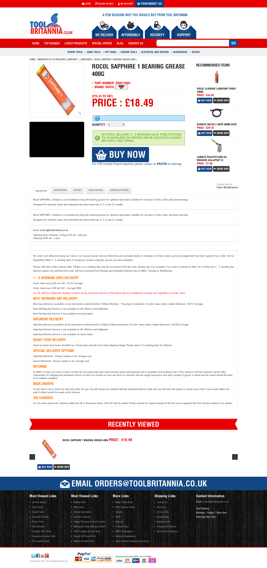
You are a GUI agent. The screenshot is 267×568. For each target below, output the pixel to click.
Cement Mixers (39, 502)
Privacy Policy (122, 526)
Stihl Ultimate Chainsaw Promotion (132, 541)
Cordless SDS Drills (41, 531)
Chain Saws (37, 507)
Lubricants (86, 59)
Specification (60, 190)
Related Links (163, 521)
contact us (135, 43)
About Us (161, 507)
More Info (221, 100)
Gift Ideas (110, 52)
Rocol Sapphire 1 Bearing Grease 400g (114, 59)
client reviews (96, 190)
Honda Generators (82, 512)
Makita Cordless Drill (84, 541)
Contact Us (162, 502)
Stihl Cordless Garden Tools (87, 531)
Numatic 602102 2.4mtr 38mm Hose (217, 124)
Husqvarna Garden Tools (44, 536)
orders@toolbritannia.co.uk (54, 230)
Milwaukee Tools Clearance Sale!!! (90, 526)
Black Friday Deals (124, 502)
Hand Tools (94, 52)
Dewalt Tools (38, 512)
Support (78, 190)
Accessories (180, 52)
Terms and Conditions (167, 531)
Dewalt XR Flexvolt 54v (85, 536)
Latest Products (76, 43)
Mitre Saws (79, 507)
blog (120, 43)
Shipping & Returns (119, 190)
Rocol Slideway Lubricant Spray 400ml (216, 90)
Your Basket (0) (149, 4)
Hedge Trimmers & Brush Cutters (90, 521)
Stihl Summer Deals (125, 507)
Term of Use (163, 512)
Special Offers (102, 43)
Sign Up (119, 521)
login (86, 3)
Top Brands (52, 43)
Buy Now (120, 154)
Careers (119, 512)
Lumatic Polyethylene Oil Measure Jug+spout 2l (212, 158)
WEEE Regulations (124, 531)
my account (125, 3)
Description (41, 191)
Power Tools (75, 52)
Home (35, 43)
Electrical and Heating (155, 52)
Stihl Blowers (38, 526)
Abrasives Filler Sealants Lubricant (57, 59)
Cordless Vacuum (82, 516)
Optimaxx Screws (40, 516)
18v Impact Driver (40, 541)
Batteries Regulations (125, 536)
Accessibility (163, 516)
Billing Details (104, 3)
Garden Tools (129, 52)
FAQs (117, 516)
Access (196, 52)
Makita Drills (80, 502)
